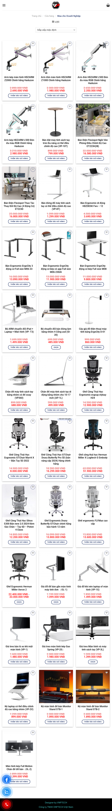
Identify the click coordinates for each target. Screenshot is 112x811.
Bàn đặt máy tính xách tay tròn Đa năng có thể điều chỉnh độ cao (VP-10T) (56, 143)
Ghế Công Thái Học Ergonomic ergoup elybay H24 (92, 394)
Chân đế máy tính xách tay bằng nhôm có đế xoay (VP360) (19, 394)
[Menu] (4, 5)
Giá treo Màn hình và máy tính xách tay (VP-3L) (92, 648)
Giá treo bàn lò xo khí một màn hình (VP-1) (19, 648)
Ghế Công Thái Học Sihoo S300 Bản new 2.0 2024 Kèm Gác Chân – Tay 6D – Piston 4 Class (19, 525)
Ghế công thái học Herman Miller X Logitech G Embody (92, 456)
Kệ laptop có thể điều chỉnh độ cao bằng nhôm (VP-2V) (19, 708)
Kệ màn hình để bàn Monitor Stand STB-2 (93, 708)
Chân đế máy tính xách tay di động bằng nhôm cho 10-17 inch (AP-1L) (56, 394)
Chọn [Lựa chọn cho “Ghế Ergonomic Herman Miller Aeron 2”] (19, 602)
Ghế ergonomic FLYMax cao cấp (93, 522)
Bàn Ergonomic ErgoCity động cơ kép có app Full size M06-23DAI (56, 268)
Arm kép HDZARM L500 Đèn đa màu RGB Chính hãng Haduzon (19, 143)
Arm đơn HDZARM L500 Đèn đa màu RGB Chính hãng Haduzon (93, 80)
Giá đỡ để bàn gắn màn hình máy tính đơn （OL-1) (56, 588)
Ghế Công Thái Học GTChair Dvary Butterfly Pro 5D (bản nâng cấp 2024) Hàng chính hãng (56, 459)
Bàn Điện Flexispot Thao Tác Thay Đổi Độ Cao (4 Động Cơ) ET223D (19, 206)
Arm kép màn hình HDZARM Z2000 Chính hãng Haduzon (19, 79)
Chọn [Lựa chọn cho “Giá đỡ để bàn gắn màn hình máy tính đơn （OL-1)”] (56, 602)
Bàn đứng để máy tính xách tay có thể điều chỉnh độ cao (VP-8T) (56, 206)
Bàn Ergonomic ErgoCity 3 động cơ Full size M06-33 (19, 267)
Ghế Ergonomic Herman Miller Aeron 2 (19, 588)
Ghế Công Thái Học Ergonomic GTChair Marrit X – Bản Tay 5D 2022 (19, 457)
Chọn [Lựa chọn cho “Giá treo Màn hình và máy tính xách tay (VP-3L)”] (92, 662)
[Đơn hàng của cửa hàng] (56, 30)
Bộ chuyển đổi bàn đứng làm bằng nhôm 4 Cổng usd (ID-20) (56, 331)
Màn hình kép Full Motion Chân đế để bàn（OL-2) (19, 768)
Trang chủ (36, 16)
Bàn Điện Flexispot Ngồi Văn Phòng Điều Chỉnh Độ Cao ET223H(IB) (93, 143)
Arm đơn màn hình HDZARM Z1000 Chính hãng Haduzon (56, 79)
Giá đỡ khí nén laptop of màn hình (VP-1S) (93, 588)
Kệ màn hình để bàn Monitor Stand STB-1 (56, 708)
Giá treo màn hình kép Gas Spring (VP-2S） (56, 648)
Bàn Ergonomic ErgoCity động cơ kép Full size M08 (93, 267)
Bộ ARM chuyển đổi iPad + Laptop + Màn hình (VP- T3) (19, 330)
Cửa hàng (49, 16)
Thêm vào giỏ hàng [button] (19, 96)
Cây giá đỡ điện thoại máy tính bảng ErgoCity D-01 (93, 330)
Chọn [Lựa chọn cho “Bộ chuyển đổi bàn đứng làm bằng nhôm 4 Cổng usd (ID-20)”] (56, 347)
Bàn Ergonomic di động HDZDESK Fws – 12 (92, 204)
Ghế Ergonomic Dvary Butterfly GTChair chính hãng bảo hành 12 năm (56, 523)
